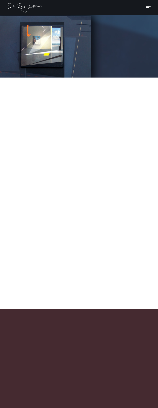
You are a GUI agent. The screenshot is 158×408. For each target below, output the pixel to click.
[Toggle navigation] (148, 7)
